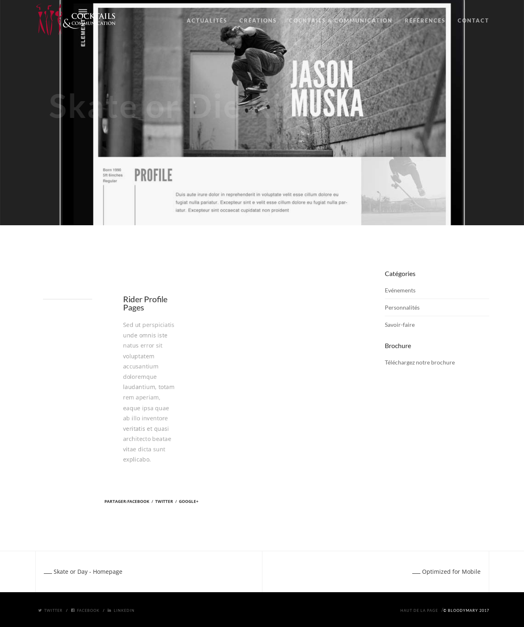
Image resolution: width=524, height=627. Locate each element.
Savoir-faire (400, 324)
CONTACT (473, 20)
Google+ (189, 501)
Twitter (164, 501)
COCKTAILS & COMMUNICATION (341, 20)
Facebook (138, 501)
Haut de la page (419, 610)
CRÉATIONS (258, 20)
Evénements (400, 290)
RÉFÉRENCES (425, 20)
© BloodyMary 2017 (466, 610)
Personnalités (402, 307)
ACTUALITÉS (207, 20)
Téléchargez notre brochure (420, 362)
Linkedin (121, 610)
